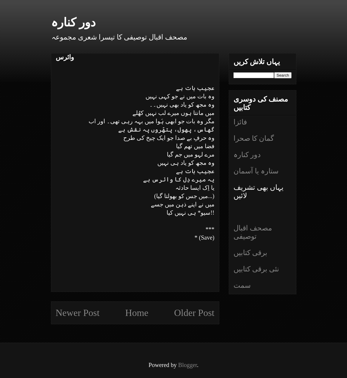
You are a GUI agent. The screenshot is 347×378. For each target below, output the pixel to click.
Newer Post (78, 312)
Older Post (194, 312)
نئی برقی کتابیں (256, 269)
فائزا (240, 122)
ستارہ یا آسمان (256, 171)
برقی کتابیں (250, 253)
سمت (242, 285)
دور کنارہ (73, 22)
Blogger (187, 365)
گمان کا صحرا (254, 138)
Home (136, 312)
